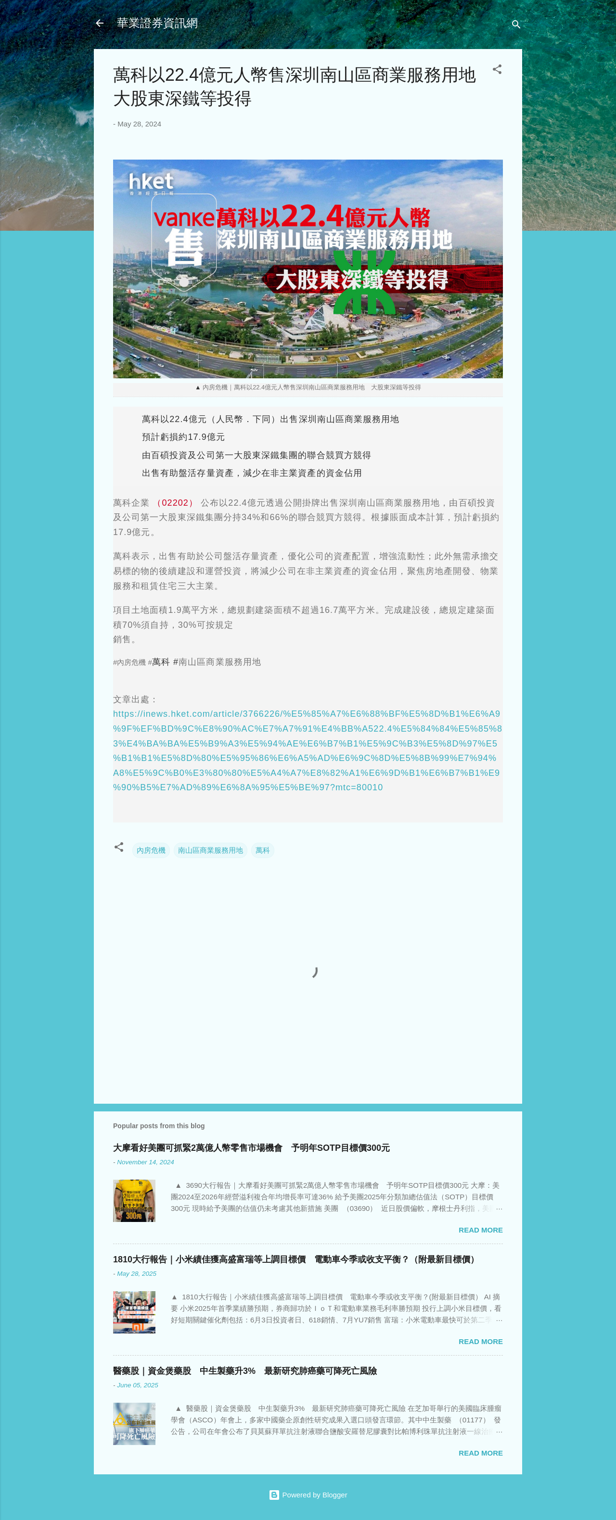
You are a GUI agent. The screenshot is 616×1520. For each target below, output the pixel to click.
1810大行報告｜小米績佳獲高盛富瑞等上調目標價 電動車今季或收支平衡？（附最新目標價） (296, 1259)
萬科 (263, 850)
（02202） (175, 503)
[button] (497, 70)
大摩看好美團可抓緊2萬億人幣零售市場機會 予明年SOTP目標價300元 (251, 1148)
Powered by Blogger (308, 1495)
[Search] (516, 26)
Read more (481, 1230)
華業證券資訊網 (157, 22)
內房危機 (151, 850)
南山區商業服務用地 (210, 850)
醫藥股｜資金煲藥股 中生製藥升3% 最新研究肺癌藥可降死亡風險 (245, 1371)
